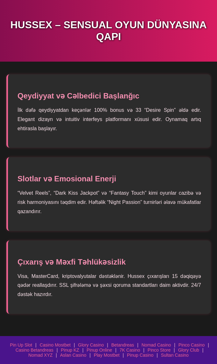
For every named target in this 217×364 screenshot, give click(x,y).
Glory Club (188, 350)
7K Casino (130, 350)
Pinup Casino (140, 355)
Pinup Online (99, 350)
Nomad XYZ (40, 355)
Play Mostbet (107, 355)
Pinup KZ (70, 350)
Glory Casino (91, 344)
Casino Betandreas (34, 350)
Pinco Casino (191, 344)
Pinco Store (159, 350)
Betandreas (122, 344)
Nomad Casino (156, 344)
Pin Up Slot (21, 344)
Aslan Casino (73, 355)
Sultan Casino (175, 355)
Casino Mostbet (55, 344)
